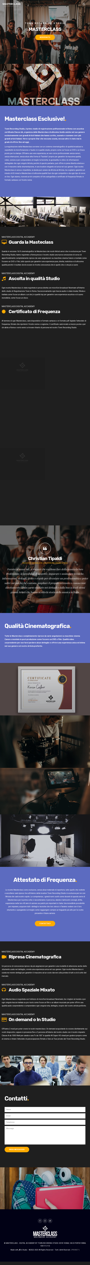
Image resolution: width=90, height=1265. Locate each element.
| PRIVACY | (75, 1250)
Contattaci (45, 923)
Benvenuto (45, 37)
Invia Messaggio (17, 1149)
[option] (45, 32)
